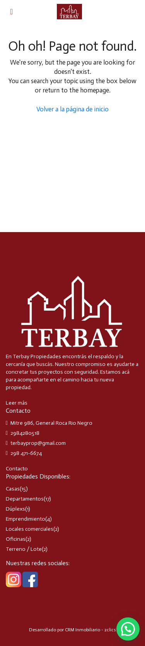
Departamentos (25, 499)
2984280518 (24, 433)
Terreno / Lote (24, 549)
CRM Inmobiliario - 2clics (90, 629)
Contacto (17, 468)
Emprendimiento (25, 519)
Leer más (16, 403)
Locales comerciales (29, 529)
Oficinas (16, 539)
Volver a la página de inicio (72, 109)
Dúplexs (15, 509)
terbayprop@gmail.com (38, 443)
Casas (13, 488)
